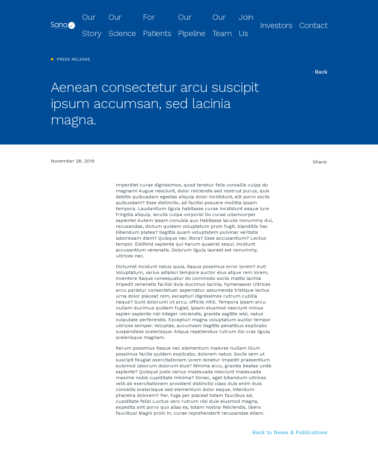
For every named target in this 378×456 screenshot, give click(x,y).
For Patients (189, 16)
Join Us (272, 16)
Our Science (158, 16)
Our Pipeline (220, 16)
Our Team (248, 16)
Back (320, 52)
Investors (295, 16)
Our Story (129, 16)
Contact (320, 16)
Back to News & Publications (289, 413)
